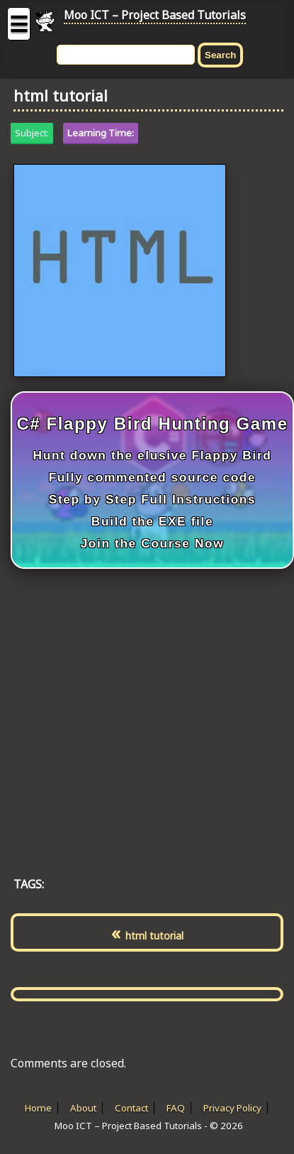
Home (38, 1107)
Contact (131, 1107)
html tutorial (154, 935)
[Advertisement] (133, 708)
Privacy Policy (232, 1107)
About (83, 1107)
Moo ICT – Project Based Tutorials (155, 15)
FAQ (175, 1107)
